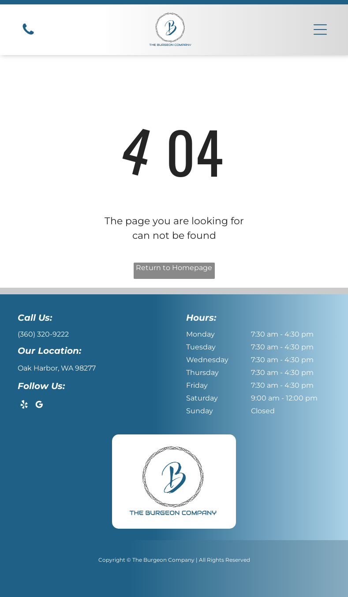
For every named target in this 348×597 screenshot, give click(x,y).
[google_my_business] (39, 405)
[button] (320, 29)
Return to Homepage (174, 267)
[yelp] (24, 405)
